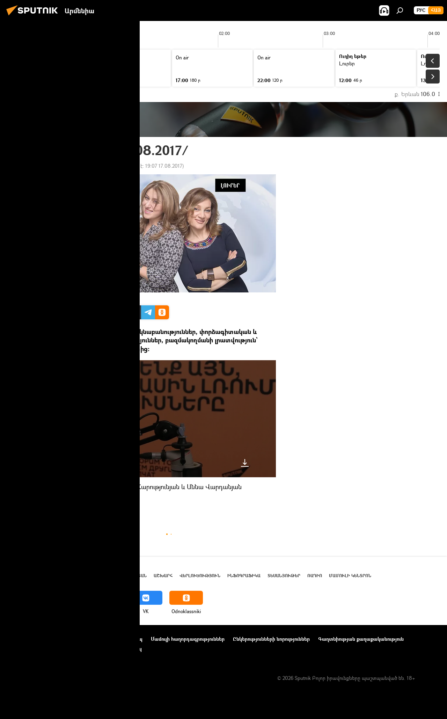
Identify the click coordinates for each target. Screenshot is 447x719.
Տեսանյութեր (284, 576)
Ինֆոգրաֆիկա (244, 576)
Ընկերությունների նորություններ (271, 639)
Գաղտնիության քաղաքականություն (361, 639)
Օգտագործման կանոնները (90, 639)
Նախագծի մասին (28, 639)
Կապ (136, 639)
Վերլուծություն (199, 576)
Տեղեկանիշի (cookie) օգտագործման (50, 648)
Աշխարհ (163, 576)
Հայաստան (135, 576)
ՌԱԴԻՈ (76, 503)
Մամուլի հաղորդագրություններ (188, 639)
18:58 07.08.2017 (85, 165)
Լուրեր (99, 503)
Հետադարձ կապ (122, 648)
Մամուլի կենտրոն (350, 576)
